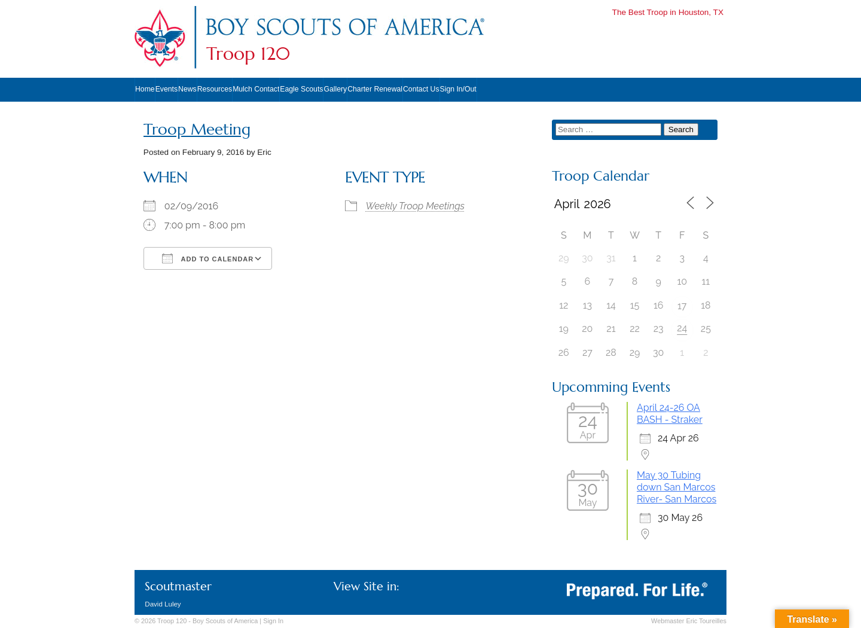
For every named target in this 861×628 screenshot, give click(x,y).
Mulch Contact (256, 89)
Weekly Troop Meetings (415, 206)
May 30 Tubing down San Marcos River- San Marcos (676, 487)
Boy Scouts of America (225, 620)
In (273, 620)
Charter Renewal (374, 89)
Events (166, 89)
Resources (214, 89)
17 (681, 306)
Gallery (335, 89)
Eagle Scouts (301, 89)
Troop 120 (248, 53)
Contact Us (421, 89)
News (187, 89)
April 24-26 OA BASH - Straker (670, 413)
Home (145, 89)
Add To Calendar (208, 258)
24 (682, 328)
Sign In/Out (458, 89)
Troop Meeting (197, 129)
